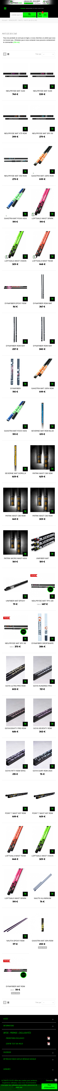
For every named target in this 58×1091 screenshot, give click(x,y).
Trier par (38, 54)
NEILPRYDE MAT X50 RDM (15, 176)
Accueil (4, 20)
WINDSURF (13, 20)
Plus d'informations (49, 1086)
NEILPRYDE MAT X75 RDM (15, 133)
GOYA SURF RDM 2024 (42, 771)
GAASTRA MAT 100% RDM (42, 176)
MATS (21, 20)
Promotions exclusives (15, 1038)
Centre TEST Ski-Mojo (14, 1044)
